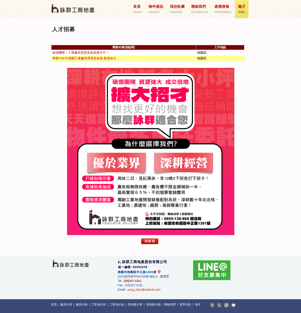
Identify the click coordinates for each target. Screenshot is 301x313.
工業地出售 (99, 304)
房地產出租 (154, 304)
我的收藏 (177, 9)
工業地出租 (117, 304)
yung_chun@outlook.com (144, 289)
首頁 (137, 9)
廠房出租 (82, 304)
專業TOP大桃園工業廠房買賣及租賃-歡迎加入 (84, 58)
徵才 (241, 9)
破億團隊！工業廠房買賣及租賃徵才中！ (80, 52)
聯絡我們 (199, 9)
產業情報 (222, 9)
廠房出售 (66, 304)
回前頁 (150, 241)
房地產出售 (135, 304)
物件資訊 (156, 9)
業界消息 (186, 304)
